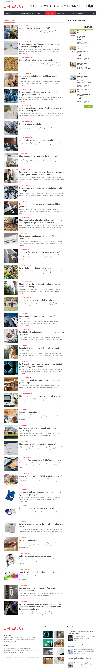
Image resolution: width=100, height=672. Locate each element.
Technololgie (50, 13)
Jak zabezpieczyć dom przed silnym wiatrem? (38, 300)
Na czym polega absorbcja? (31, 124)
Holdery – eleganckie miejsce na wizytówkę (38, 508)
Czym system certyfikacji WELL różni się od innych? (41, 476)
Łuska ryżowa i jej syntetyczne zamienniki (37, 60)
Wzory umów (9, 13)
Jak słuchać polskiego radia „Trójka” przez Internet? (41, 460)
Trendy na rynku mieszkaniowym (24, 13)
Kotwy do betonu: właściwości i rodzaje (36, 268)
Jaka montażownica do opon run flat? (35, 28)
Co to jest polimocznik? (29, 540)
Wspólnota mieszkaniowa (77, 13)
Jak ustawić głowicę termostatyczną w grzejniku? (40, 252)
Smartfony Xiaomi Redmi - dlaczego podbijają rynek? (41, 572)
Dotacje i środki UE (62, 13)
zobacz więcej (89, 106)
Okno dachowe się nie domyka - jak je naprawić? (39, 156)
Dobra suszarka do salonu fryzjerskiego (36, 556)
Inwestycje (40, 13)
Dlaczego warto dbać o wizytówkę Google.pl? (38, 444)
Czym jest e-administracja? (30, 412)
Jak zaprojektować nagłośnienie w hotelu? (37, 140)
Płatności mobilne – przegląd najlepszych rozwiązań (41, 396)
